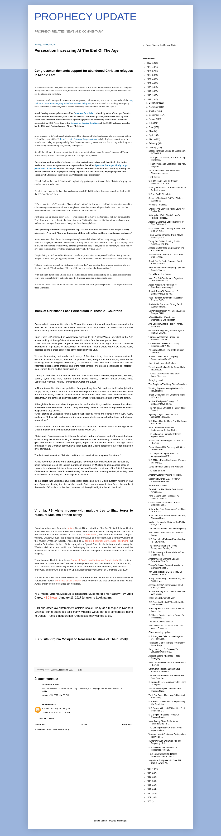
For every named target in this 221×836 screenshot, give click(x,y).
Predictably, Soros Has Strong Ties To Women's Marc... (165, 305)
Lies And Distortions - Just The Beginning (167, 528)
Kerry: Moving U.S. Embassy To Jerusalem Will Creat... (163, 650)
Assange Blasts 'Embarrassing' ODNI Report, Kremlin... (165, 586)
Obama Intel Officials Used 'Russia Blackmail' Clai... (164, 503)
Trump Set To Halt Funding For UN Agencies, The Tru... (164, 242)
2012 (149, 785)
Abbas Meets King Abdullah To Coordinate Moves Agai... (162, 286)
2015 (149, 773)
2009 (149, 797)
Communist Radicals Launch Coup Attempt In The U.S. (164, 670)
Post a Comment (46, 718)
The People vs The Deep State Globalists (167, 384)
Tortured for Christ (84, 113)
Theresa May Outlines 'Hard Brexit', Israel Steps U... (164, 375)
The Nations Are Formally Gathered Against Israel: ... (164, 435)
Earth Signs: (154, 177)
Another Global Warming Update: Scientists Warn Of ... (163, 560)
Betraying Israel (155, 380)
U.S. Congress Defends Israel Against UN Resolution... (165, 637)
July (151, 123)
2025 (149, 67)
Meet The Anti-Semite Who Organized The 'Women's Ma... (165, 279)
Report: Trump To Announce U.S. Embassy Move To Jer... (163, 292)
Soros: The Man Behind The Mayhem (165, 467)
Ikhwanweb (91, 534)
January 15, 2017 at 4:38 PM (55, 695)
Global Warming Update (159, 632)
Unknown (47, 704)
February (153, 143)
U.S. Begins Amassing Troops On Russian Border (163, 716)
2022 (149, 79)
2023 (149, 75)
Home (84, 724)
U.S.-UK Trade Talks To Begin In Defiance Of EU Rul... (163, 182)
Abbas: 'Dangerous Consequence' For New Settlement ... (166, 223)
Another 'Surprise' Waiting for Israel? (165, 475)
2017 (149, 99)
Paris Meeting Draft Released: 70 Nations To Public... (163, 497)
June (151, 127)
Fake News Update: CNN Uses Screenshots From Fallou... (162, 755)
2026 (149, 63)
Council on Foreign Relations (85, 123)
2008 (149, 801)
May (151, 131)
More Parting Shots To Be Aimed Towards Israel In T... (163, 722)
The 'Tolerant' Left (156, 471)
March (152, 139)
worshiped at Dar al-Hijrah (68, 580)
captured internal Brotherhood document (106, 541)
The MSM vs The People (159, 274)
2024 (149, 71)
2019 (149, 91)
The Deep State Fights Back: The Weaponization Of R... (163, 454)
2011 (149, 789)
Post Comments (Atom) (58, 729)
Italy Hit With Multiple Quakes (162, 363)
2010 (149, 793)
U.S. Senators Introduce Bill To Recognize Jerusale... (162, 748)
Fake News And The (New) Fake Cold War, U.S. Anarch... (165, 626)
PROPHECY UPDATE (86, 16)
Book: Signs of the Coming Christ (161, 45)
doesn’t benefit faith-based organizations (78, 139)
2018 (149, 95)
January (153, 147)
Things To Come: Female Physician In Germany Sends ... (165, 566)
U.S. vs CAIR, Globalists (159, 194)
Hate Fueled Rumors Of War (161, 598)
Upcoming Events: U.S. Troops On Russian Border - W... (164, 480)
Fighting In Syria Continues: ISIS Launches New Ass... (163, 415)
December (154, 103)
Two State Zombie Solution (160, 622)
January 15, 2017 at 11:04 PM (56, 712)
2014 (149, 777)
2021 (149, 83)
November (154, 107)
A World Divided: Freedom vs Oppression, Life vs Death (161, 318)
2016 (149, 769)
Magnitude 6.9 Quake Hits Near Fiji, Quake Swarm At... (164, 761)
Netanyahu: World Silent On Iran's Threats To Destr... (164, 216)
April (151, 135)
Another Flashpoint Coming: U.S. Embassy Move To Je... (163, 402)
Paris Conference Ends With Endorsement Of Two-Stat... (162, 428)
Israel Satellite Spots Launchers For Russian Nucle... (164, 689)
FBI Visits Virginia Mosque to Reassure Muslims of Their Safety (81, 639)
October (153, 111)
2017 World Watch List (102, 337)
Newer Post (40, 724)
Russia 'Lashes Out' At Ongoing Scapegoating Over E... (163, 357)
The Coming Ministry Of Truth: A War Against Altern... (165, 729)
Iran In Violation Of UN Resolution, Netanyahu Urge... (164, 171)
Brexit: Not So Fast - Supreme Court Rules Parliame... (165, 262)
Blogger (122, 821)
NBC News (50, 597)
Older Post (127, 724)
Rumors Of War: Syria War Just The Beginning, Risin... (164, 742)
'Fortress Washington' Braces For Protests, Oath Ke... (163, 338)
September (154, 115)
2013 (149, 781)
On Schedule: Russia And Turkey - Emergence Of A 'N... (164, 344)
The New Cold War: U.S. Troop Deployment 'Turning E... (162, 547)
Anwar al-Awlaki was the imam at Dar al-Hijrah (94, 560)
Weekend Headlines (157, 205)
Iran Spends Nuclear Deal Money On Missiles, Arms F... (165, 573)
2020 (149, 87)
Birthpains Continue (157, 485)
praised (70, 528)
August (152, 119)
